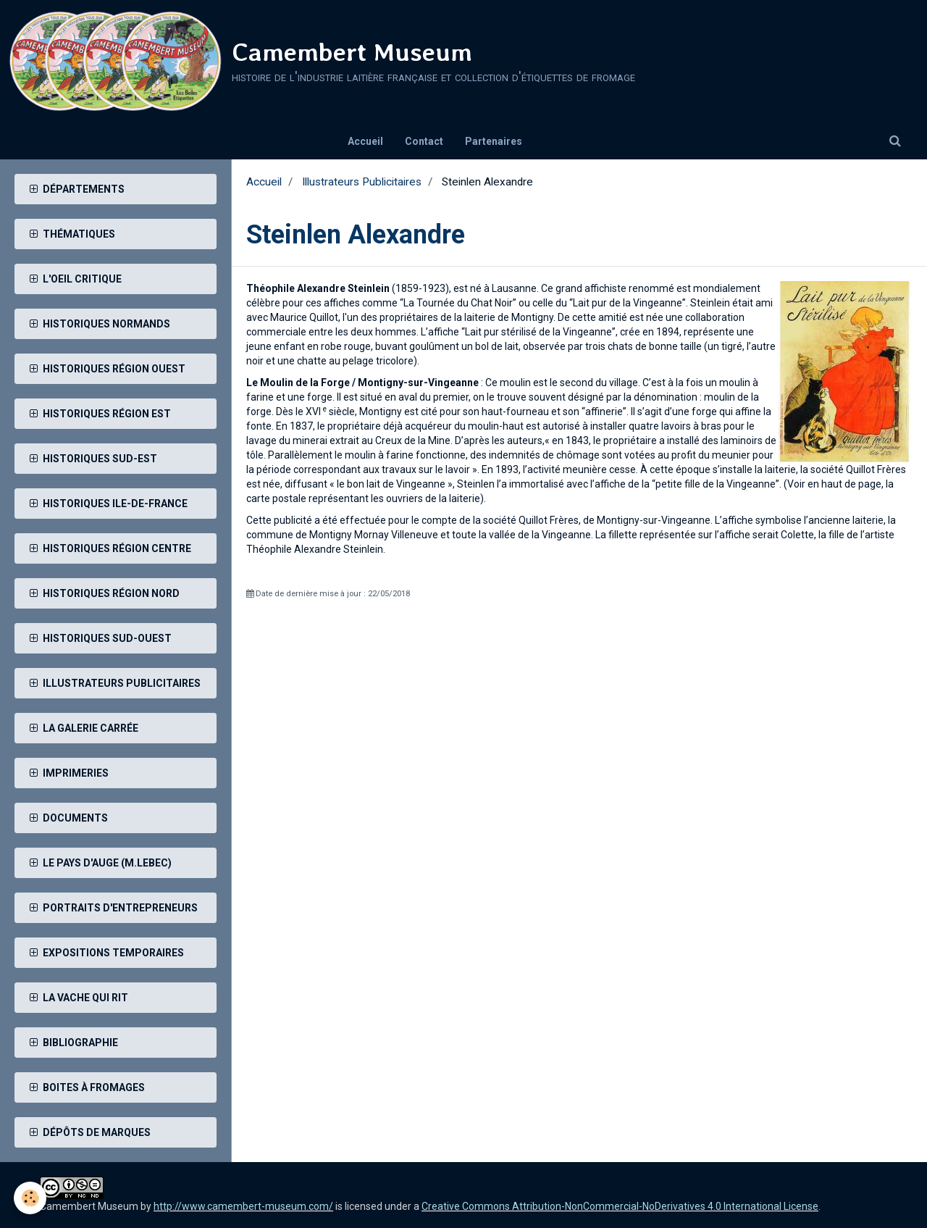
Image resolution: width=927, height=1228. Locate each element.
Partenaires (493, 141)
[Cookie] (30, 1198)
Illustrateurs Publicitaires (361, 181)
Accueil (365, 141)
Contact (424, 141)
